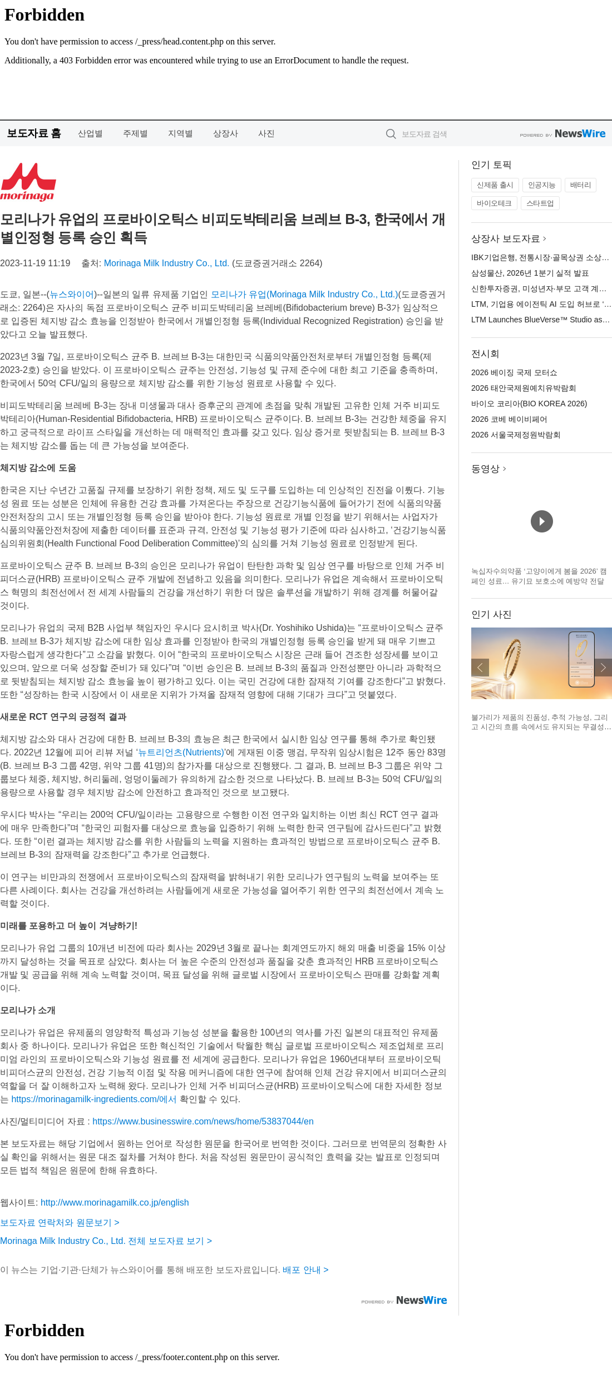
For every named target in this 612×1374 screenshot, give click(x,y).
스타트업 (540, 203)
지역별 (180, 133)
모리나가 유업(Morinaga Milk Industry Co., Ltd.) (304, 294)
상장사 (225, 133)
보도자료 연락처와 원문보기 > (60, 1222)
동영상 (485, 469)
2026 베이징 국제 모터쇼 (514, 372)
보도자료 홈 (34, 133)
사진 (266, 133)
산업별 (90, 133)
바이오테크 (494, 203)
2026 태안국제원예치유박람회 (523, 388)
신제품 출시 (495, 185)
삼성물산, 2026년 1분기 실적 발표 (530, 272)
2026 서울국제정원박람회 (516, 434)
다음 (603, 667)
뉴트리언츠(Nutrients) (181, 752)
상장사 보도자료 (505, 238)
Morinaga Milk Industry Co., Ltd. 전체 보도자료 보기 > (106, 1241)
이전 (480, 667)
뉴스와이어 (72, 294)
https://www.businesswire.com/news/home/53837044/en (203, 1121)
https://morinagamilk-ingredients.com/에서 (94, 1099)
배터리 (580, 185)
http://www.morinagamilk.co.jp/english (115, 1202)
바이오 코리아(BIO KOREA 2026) (529, 403)
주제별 (135, 133)
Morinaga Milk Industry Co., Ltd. (167, 263)
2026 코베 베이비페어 (509, 419)
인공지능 (542, 185)
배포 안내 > (305, 1270)
